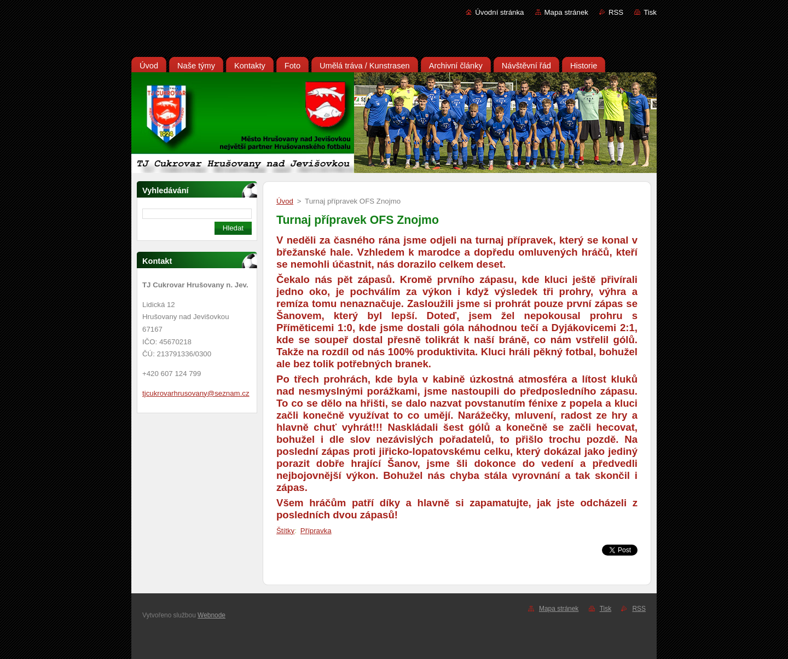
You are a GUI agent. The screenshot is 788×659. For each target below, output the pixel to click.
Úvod (284, 201)
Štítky (285, 531)
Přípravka (316, 531)
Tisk (650, 12)
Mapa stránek (566, 12)
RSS (616, 12)
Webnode (211, 615)
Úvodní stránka (499, 12)
